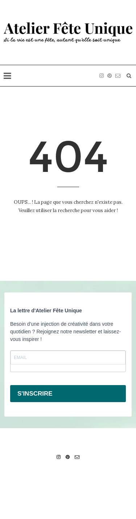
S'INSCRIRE (35, 393)
